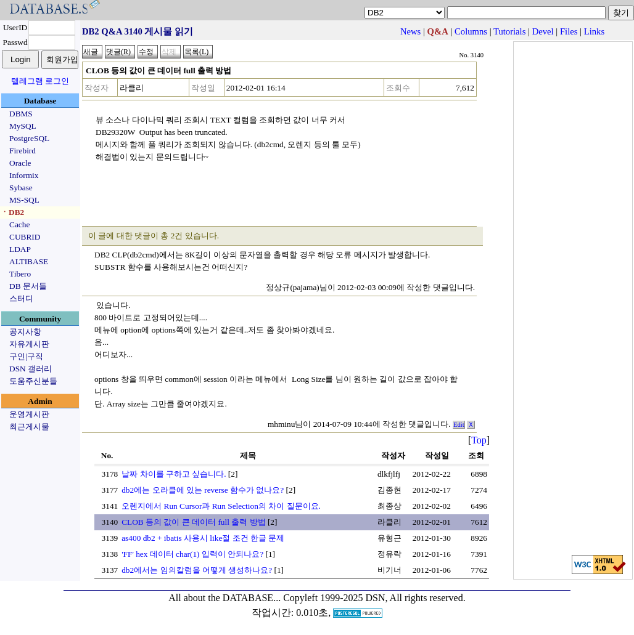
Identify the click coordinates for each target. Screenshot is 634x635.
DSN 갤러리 (30, 368)
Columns (471, 31)
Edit (458, 424)
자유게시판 (29, 344)
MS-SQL (24, 199)
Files (569, 31)
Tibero (20, 273)
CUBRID (24, 236)
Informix (23, 175)
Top (479, 440)
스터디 (21, 298)
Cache (19, 224)
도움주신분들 (33, 381)
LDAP (20, 249)
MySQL (22, 126)
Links (594, 31)
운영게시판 (29, 414)
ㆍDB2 (12, 212)
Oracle (20, 163)
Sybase (21, 187)
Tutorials (509, 31)
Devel (543, 31)
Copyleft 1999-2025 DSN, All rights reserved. (374, 598)
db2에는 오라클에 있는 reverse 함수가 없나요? (202, 490)
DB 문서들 (28, 286)
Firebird (22, 150)
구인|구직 (26, 356)
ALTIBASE (28, 261)
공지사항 (25, 331)
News (410, 31)
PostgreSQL (29, 138)
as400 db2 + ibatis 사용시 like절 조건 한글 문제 (202, 538)
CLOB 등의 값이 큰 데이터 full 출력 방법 (193, 522)
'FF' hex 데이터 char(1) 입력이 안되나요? (192, 554)
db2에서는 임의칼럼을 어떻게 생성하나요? (196, 570)
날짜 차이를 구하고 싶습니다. (173, 474)
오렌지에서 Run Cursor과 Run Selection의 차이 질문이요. (221, 506)
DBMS (21, 113)
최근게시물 (29, 426)
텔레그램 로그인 (40, 81)
